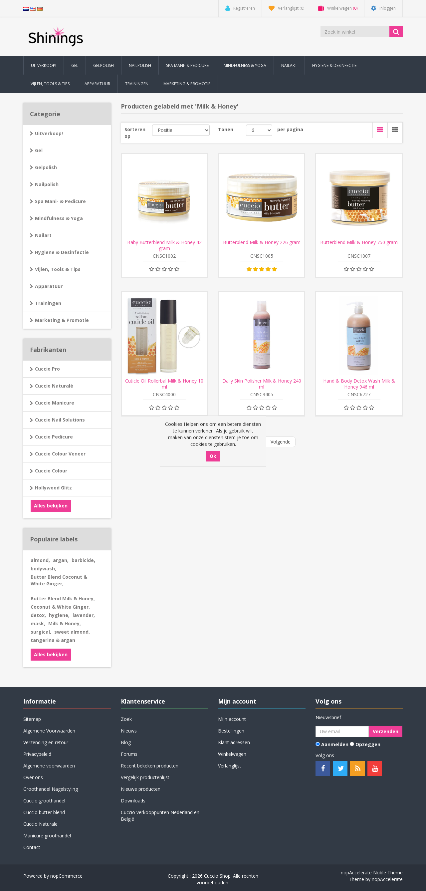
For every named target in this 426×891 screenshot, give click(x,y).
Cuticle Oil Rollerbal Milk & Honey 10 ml (164, 384)
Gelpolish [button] (103, 65)
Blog (126, 742)
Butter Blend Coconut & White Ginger (59, 580)
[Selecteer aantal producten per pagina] (259, 130)
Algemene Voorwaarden (49, 731)
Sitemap (32, 719)
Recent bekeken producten (149, 765)
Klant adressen (234, 742)
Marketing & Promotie (62, 320)
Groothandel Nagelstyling (50, 789)
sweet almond (72, 632)
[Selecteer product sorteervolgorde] (181, 130)
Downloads (133, 800)
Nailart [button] (289, 65)
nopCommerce (66, 876)
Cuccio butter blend (44, 812)
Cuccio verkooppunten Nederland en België (160, 815)
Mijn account (232, 719)
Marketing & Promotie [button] (186, 84)
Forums (129, 754)
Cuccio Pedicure (54, 437)
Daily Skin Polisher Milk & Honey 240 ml (261, 384)
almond (40, 560)
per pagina (290, 129)
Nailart (43, 235)
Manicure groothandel (47, 835)
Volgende (281, 442)
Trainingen (48, 303)
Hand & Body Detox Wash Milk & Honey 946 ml (359, 384)
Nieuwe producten (140, 789)
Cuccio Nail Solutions (60, 420)
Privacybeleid (37, 754)
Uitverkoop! (49, 133)
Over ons (33, 777)
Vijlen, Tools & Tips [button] (50, 84)
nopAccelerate (387, 879)
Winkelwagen (232, 754)
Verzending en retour (45, 742)
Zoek (126, 719)
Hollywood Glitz (53, 487)
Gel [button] (74, 65)
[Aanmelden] (342, 731)
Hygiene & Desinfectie (62, 252)
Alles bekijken (51, 505)
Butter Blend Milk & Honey (63, 598)
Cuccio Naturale (40, 824)
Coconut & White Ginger (60, 607)
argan (61, 560)
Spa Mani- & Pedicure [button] (187, 65)
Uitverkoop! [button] (43, 65)
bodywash (43, 568)
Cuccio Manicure (54, 403)
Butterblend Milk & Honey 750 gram (359, 242)
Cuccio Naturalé (54, 386)
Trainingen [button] (136, 84)
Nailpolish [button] (140, 65)
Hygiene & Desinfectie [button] (334, 65)
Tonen (225, 129)
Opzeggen (367, 744)
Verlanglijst (229, 765)
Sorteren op (134, 132)
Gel (39, 150)
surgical (41, 632)
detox (38, 615)
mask (38, 623)
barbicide (83, 560)
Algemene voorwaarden (49, 765)
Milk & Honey (64, 623)
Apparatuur (49, 286)
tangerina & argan (53, 640)
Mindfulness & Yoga (59, 218)
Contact (31, 847)
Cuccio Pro (47, 369)
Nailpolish (47, 184)
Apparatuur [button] (97, 84)
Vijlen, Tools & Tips (58, 269)
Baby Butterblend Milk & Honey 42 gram (164, 245)
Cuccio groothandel (44, 800)
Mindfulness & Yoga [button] (245, 65)
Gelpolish (46, 167)
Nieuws (129, 731)
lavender (84, 615)
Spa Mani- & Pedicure (60, 201)
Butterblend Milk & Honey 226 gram (262, 242)
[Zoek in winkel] (355, 31)
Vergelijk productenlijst (145, 777)
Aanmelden (334, 744)
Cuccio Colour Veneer (60, 453)
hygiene (59, 615)
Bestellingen (231, 731)
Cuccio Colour (51, 470)
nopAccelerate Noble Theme (372, 872)
